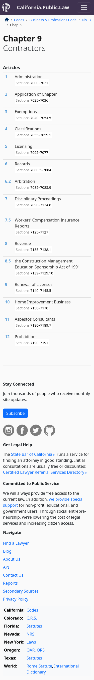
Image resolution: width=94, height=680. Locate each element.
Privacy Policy (15, 599)
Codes (19, 19)
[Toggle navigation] (84, 7)
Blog (7, 551)
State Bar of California (31, 454)
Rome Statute (39, 666)
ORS (41, 650)
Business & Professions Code (52, 19)
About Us (11, 559)
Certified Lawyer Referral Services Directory (43, 472)
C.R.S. (32, 618)
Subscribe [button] (15, 413)
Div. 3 (86, 19)
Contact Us (13, 575)
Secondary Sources (21, 591)
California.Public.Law (43, 7)
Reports (10, 583)
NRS (30, 634)
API (6, 567)
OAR (31, 650)
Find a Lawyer (16, 543)
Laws (31, 642)
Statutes (34, 626)
